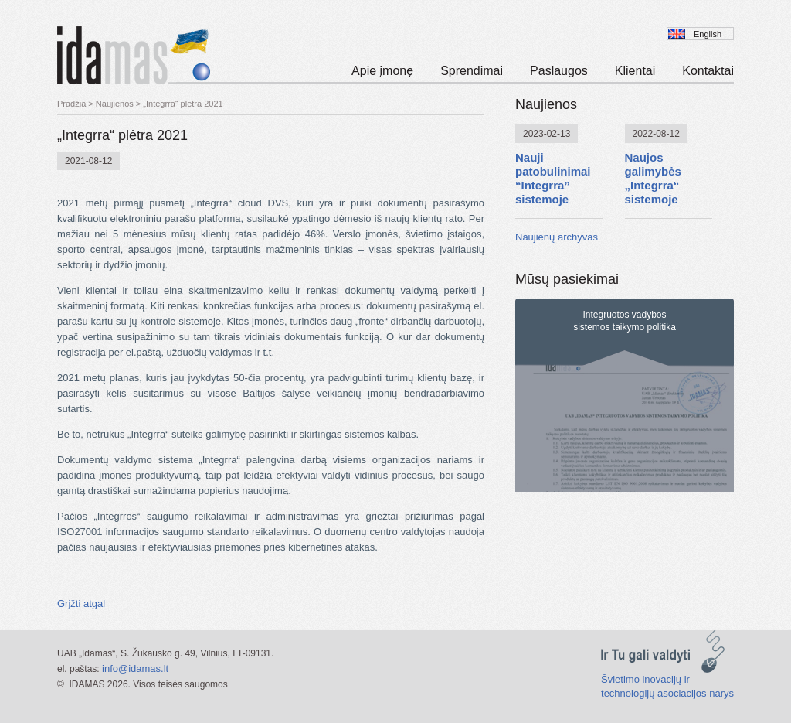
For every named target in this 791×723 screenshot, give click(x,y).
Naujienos (115, 103)
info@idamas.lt (135, 668)
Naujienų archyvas (556, 237)
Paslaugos (559, 70)
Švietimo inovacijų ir (645, 679)
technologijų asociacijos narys (667, 693)
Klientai (635, 70)
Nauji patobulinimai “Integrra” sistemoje (553, 178)
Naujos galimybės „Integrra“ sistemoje (653, 178)
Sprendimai (471, 70)
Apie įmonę (382, 70)
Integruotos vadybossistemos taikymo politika (624, 321)
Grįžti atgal (81, 603)
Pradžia (71, 103)
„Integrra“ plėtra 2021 (182, 103)
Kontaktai (708, 70)
